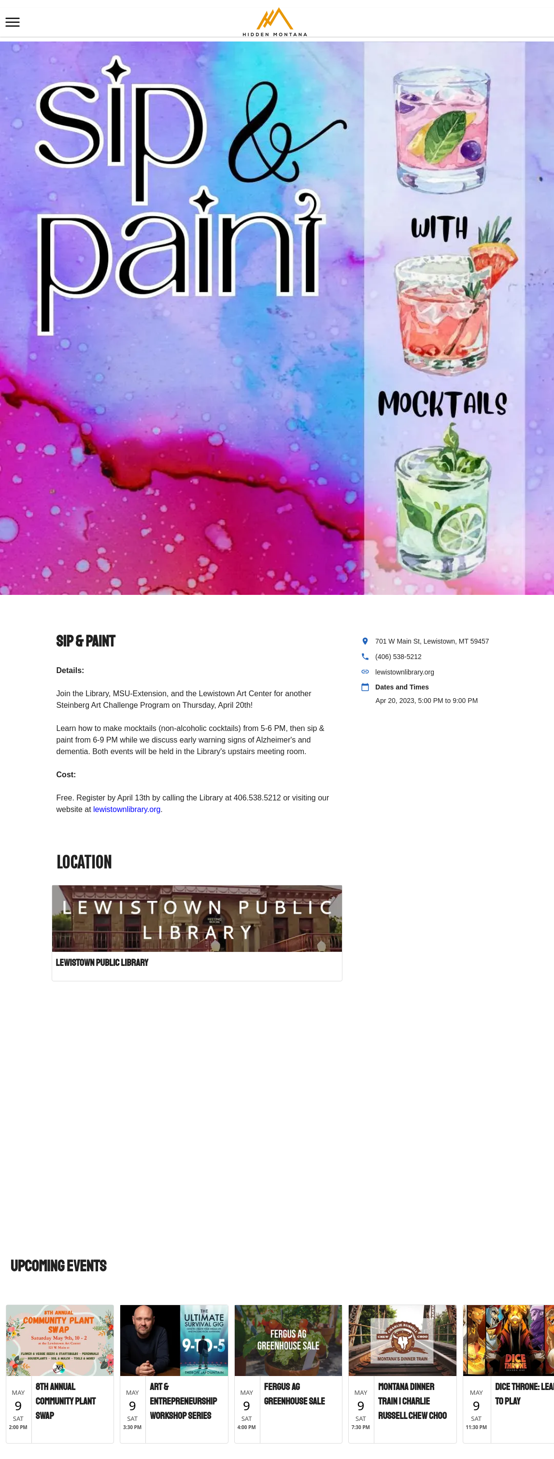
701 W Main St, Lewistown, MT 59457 (432, 641)
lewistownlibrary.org (126, 809)
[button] (12, 22)
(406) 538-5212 (398, 657)
